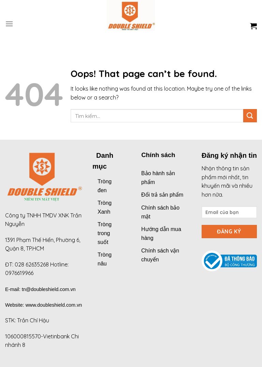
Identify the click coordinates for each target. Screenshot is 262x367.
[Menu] (9, 23)
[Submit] (250, 115)
